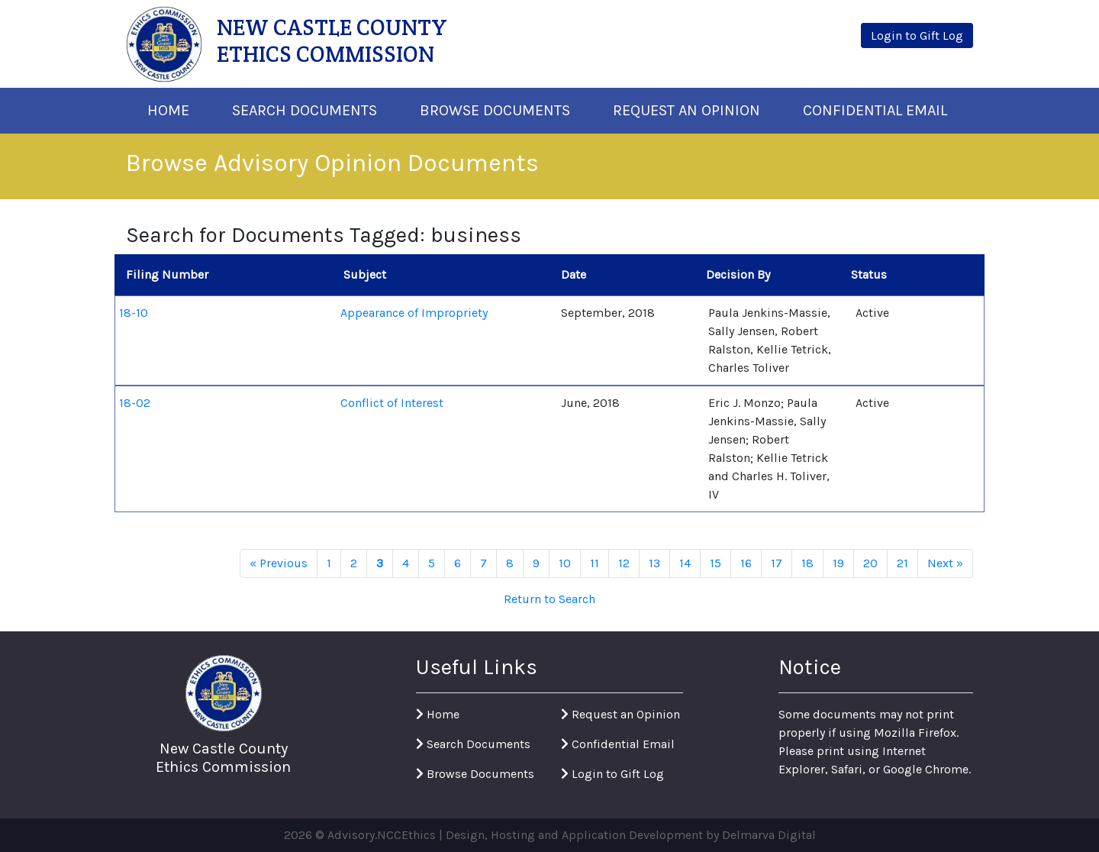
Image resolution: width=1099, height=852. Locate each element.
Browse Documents (495, 110)
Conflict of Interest (391, 402)
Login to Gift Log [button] (917, 35)
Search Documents (304, 110)
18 (807, 563)
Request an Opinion (620, 714)
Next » (945, 563)
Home (168, 110)
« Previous (279, 563)
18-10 (133, 312)
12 (624, 563)
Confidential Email (875, 110)
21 (902, 563)
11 (594, 563)
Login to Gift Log (612, 773)
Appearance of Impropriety (414, 312)
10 (565, 563)
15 (715, 563)
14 (685, 563)
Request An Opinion (686, 110)
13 (654, 563)
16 (746, 563)
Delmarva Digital (769, 835)
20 (870, 563)
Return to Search (549, 599)
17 (776, 563)
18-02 (134, 402)
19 (838, 563)
